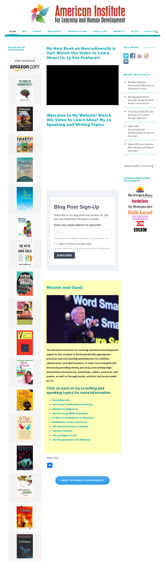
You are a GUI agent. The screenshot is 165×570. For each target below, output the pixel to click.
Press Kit (119, 31)
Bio (25, 31)
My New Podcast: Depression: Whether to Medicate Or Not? (141, 85)
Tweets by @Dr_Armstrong (138, 165)
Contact (150, 31)
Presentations (77, 31)
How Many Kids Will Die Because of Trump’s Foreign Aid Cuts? (140, 115)
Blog (134, 31)
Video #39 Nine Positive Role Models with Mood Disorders (141, 147)
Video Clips (100, 31)
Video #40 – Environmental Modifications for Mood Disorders (141, 131)
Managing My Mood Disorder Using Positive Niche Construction (141, 100)
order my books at (25, 60)
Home (12, 31)
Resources (54, 31)
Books (37, 31)
